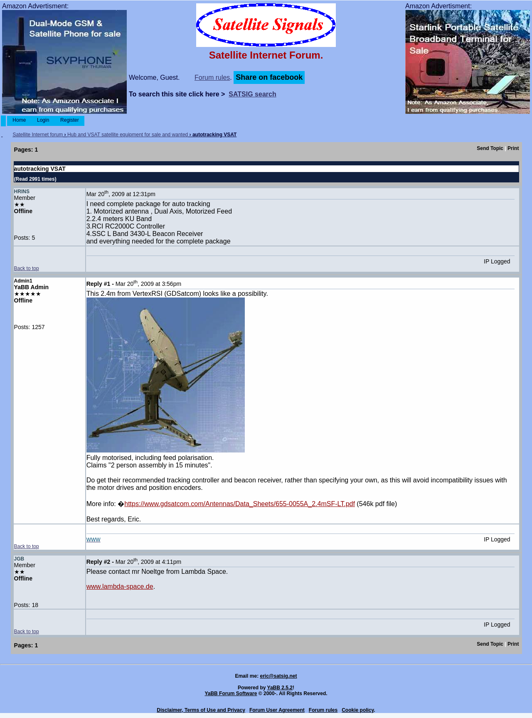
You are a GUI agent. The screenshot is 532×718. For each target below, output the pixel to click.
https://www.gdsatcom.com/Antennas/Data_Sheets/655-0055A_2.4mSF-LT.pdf (239, 503)
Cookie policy (358, 710)
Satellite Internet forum (37, 135)
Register (69, 120)
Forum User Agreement (277, 710)
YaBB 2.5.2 (280, 688)
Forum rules (212, 77)
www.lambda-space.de (119, 586)
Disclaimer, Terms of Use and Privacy (201, 710)
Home (19, 120)
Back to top (26, 268)
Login (43, 120)
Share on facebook (269, 77)
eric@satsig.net (278, 676)
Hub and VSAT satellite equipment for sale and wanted (127, 135)
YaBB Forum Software (230, 693)
